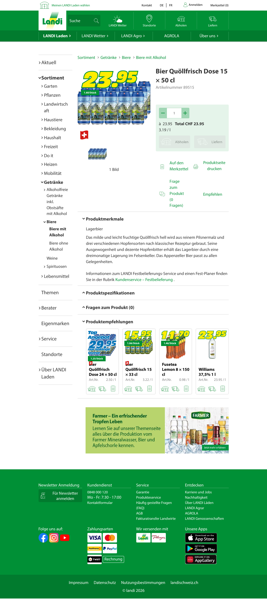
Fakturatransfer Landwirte (156, 518)
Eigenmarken (55, 323)
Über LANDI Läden (199, 502)
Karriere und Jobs (198, 492)
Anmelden (196, 5)
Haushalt (52, 137)
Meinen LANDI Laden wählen (71, 5)
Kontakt (147, 5)
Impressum (78, 582)
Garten (50, 86)
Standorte (52, 354)
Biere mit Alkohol (151, 57)
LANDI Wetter (93, 36)
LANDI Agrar (194, 508)
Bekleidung (55, 128)
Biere (52, 221)
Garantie (142, 492)
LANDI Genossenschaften (204, 518)
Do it (48, 155)
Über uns (207, 36)
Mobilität (53, 173)
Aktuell (48, 62)
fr (170, 5)
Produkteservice (148, 497)
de (161, 5)
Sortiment (52, 77)
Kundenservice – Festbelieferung (144, 279)
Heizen (50, 164)
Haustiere (53, 119)
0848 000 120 (97, 492)
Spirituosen (57, 266)
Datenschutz (105, 582)
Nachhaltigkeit (196, 497)
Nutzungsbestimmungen (143, 582)
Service (49, 338)
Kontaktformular (100, 502)
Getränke (53, 182)
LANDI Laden (55, 36)
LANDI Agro (131, 36)
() (219, 5)
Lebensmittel (56, 276)
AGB (139, 513)
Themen (50, 292)
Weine (52, 258)
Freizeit (51, 146)
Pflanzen (52, 95)
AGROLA (171, 36)
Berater (49, 308)
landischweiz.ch (184, 582)
